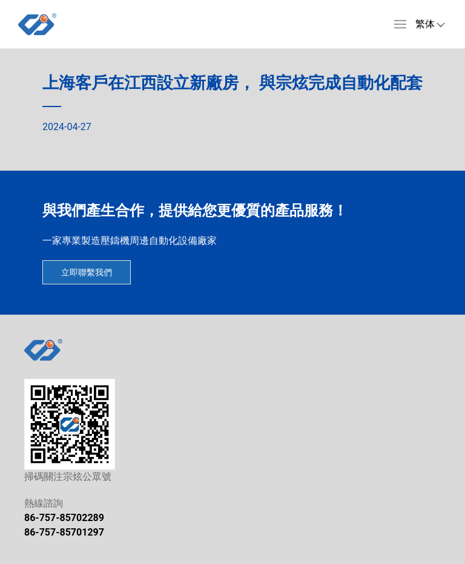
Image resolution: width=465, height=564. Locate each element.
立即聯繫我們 (86, 272)
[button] (400, 24)
